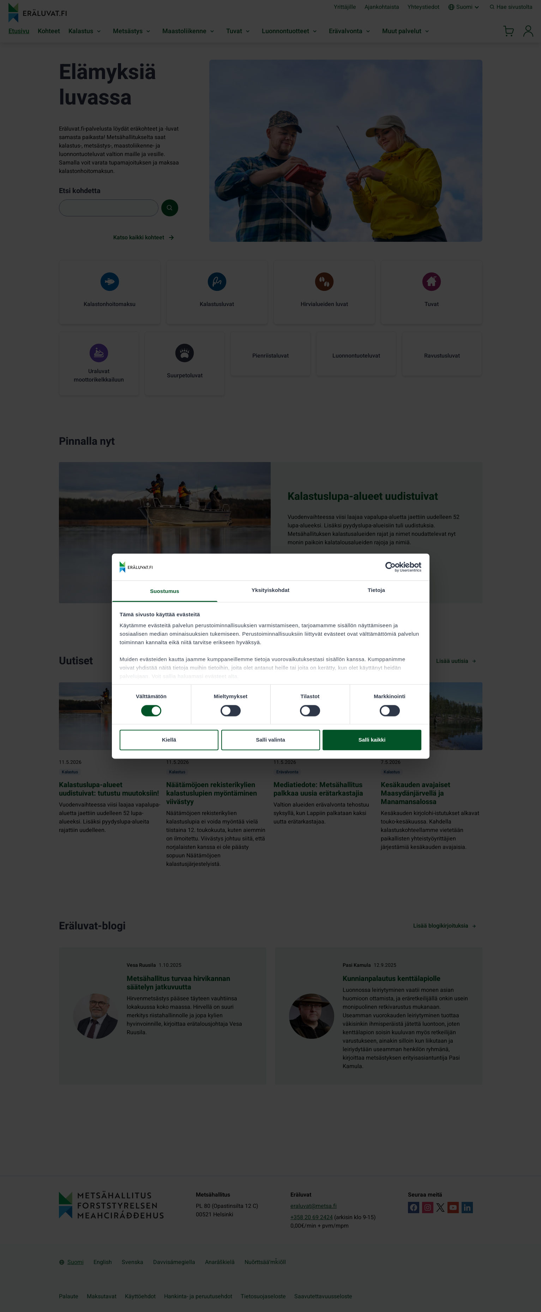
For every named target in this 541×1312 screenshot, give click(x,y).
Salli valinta (270, 740)
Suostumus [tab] (164, 591)
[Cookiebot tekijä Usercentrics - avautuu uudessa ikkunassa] (390, 567)
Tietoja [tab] (376, 590)
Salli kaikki (372, 740)
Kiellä (169, 740)
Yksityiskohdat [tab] (270, 590)
